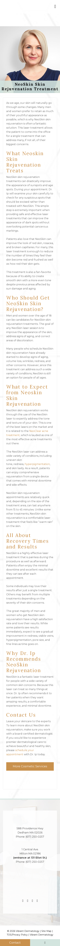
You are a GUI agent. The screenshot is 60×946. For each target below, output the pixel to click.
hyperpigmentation (37, 464)
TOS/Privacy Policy (17, 934)
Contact (15, 942)
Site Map (46, 931)
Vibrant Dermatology (41, 934)
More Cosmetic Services (30, 766)
